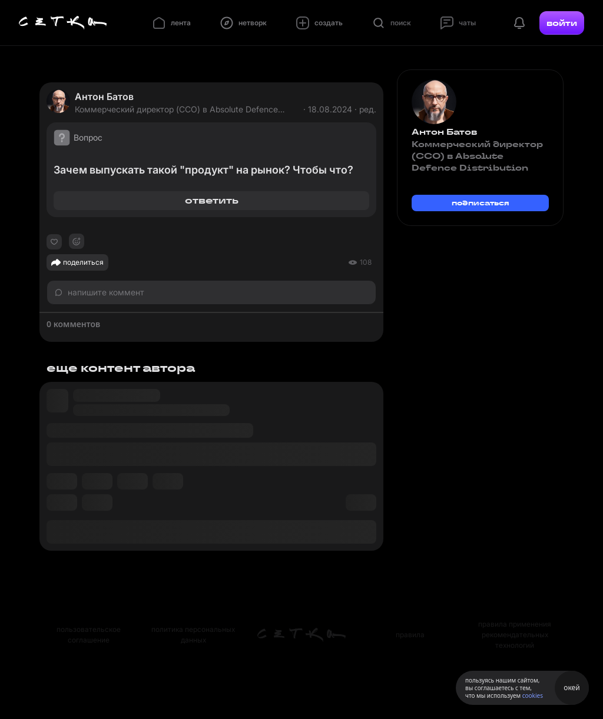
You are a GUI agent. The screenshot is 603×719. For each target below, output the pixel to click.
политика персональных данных (193, 634)
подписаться (480, 203)
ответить (211, 200)
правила (410, 634)
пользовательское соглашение (89, 634)
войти (561, 23)
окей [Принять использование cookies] (571, 688)
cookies (532, 695)
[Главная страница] (63, 23)
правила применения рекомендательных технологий (514, 635)
